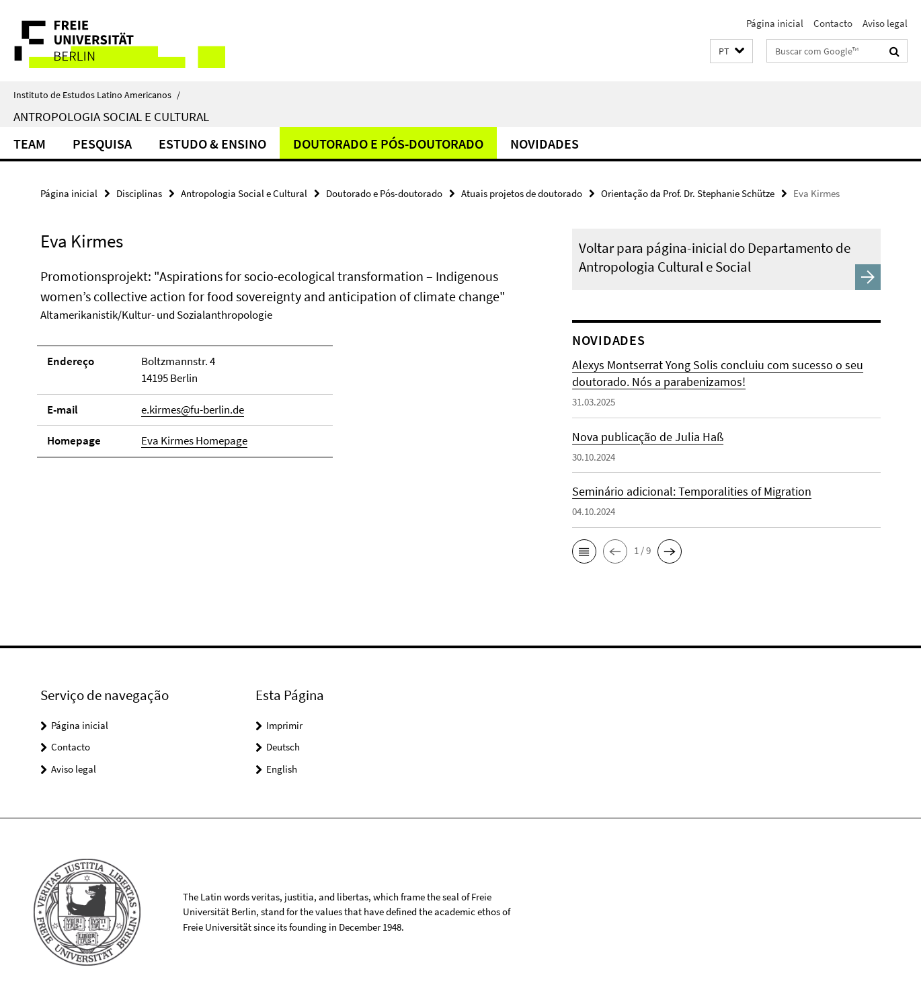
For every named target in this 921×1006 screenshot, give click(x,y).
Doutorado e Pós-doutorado (388, 143)
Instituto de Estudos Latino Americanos (96, 95)
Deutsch (283, 746)
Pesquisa (102, 143)
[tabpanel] (281, 368)
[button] (731, 51)
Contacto (832, 23)
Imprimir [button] (284, 725)
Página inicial (774, 23)
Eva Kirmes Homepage (194, 440)
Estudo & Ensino (212, 143)
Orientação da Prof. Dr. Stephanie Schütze (687, 193)
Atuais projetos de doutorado (521, 193)
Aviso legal (885, 23)
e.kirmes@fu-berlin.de (192, 409)
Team (29, 143)
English (281, 769)
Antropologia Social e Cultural (111, 116)
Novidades (544, 143)
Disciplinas (139, 193)
